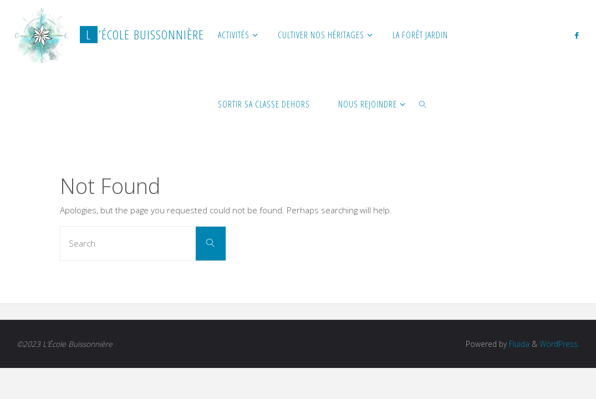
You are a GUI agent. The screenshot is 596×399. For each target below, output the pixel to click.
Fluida (518, 344)
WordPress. (559, 344)
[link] (423, 104)
